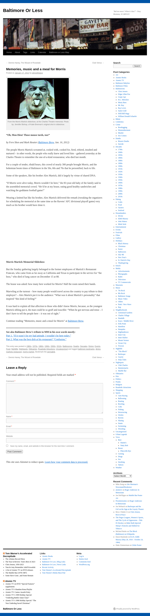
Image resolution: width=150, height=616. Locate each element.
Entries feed (83, 559)
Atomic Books (121, 78)
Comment (10, 381)
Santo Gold (122, 111)
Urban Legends (121, 434)
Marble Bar (122, 371)
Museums (119, 285)
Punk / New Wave (124, 304)
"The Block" (122, 351)
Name (9, 416)
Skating (121, 420)
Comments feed (85, 562)
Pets (117, 376)
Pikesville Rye (125, 451)
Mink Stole (122, 224)
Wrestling (121, 429)
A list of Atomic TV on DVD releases (19, 570)
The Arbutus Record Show (15, 559)
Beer (120, 440)
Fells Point (122, 324)
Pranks (118, 382)
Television (122, 279)
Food (8, 349)
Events (97, 346)
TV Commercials (124, 282)
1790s (120, 149)
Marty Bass (122, 102)
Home (9, 52)
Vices (118, 437)
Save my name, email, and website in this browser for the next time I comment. (42, 446)
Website (9, 436)
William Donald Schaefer (127, 116)
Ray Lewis (122, 108)
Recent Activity (48, 567)
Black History (123, 243)
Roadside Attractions (46, 349)
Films (118, 235)
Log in (81, 556)
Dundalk (121, 318)
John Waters (122, 221)
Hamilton (121, 326)
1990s (47, 346)
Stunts (120, 423)
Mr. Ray (121, 105)
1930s (120, 174)
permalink (51, 352)
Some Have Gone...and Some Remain (19, 576)
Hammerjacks (123, 368)
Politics (118, 379)
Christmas (122, 246)
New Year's (122, 257)
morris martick (28, 352)
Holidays (119, 241)
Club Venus (98, 63)
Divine (120, 216)
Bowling (121, 404)
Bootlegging (122, 127)
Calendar (42, 52)
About (17, 52)
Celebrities (120, 122)
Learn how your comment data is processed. (66, 462)
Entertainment (121, 227)
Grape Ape (122, 97)
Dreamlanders (121, 213)
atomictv (119, 490)
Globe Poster (136, 545)
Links (32, 52)
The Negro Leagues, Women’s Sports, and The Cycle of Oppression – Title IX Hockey (130, 520)
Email (9, 426)
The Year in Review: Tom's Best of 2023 (20, 562)
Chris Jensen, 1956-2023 (15, 564)
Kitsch (118, 266)
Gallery (118, 238)
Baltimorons (67, 346)
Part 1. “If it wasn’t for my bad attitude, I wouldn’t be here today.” (38, 335)
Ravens (120, 418)
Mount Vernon (123, 340)
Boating (121, 401)
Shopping (119, 390)
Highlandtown (123, 332)
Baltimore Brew (46, 142)
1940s (120, 177)
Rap (119, 307)
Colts (120, 407)
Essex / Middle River (126, 321)
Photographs (122, 274)
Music (118, 288)
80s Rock (121, 293)
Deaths (76, 346)
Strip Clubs (122, 360)
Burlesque (122, 354)
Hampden (121, 329)
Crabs (120, 202)
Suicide (121, 144)
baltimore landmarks (86, 349)
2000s (53, 346)
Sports (118, 393)
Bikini (118, 119)
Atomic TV (120, 80)
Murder (121, 133)
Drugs (120, 456)
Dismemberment (124, 130)
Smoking (121, 462)
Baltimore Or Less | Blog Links (53, 562)
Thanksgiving (123, 263)
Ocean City (122, 343)
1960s (29, 346)
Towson (121, 346)
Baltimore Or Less (23, 10)
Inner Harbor (123, 338)
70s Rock (121, 290)
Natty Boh (124, 445)
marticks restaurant (14, 352)
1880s (120, 160)
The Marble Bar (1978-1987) (16, 573)
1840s (120, 152)
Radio (120, 277)
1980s (40, 346)
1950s (120, 180)
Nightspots (23, 349)
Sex (119, 459)
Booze (120, 448)
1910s (120, 169)
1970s (35, 346)
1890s (120, 163)
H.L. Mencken (123, 100)
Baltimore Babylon (123, 83)
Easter (120, 249)
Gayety (120, 357)
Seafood (121, 210)
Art (117, 75)
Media (118, 268)
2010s (59, 346)
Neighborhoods (121, 310)
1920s (120, 172)
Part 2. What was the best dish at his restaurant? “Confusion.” (36, 339)
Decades (83, 346)
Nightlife (14, 349)
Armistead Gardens (125, 313)
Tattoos (120, 465)
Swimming (122, 426)
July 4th (121, 255)
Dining (91, 346)
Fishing (121, 409)
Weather (119, 467)
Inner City (122, 335)
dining (98, 349)
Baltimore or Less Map (59, 52)
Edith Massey (123, 219)
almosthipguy (37, 73)
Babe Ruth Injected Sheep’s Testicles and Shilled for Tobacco (128, 526)
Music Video (122, 299)
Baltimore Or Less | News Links (54, 564)
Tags (25, 52)
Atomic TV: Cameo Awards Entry (18, 592)
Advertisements (123, 271)
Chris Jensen (122, 91)
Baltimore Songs (124, 296)
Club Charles (123, 365)
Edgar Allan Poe (124, 94)
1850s (120, 155)
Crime (118, 125)
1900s (120, 166)
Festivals (119, 232)
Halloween (122, 252)
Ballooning (122, 398)
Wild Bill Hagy (123, 113)
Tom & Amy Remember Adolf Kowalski (20, 567)
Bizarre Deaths (123, 141)
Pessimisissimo (121, 501)
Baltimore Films (122, 86)
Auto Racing (122, 396)
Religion (119, 385)
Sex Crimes (122, 136)
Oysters (121, 208)
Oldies (120, 302)
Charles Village (123, 315)
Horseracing (122, 412)
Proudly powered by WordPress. (128, 609)
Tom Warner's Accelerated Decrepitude (56, 570)
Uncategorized (62, 349)
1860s (120, 158)
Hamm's (123, 443)
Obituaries (33, 349)
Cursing (121, 454)
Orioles (120, 415)
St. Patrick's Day (124, 260)
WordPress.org (84, 564)
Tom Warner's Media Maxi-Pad (53, 573)
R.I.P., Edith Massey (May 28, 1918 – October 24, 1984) (129, 539)
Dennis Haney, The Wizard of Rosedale (23, 63)
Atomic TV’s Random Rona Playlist (19, 589)
